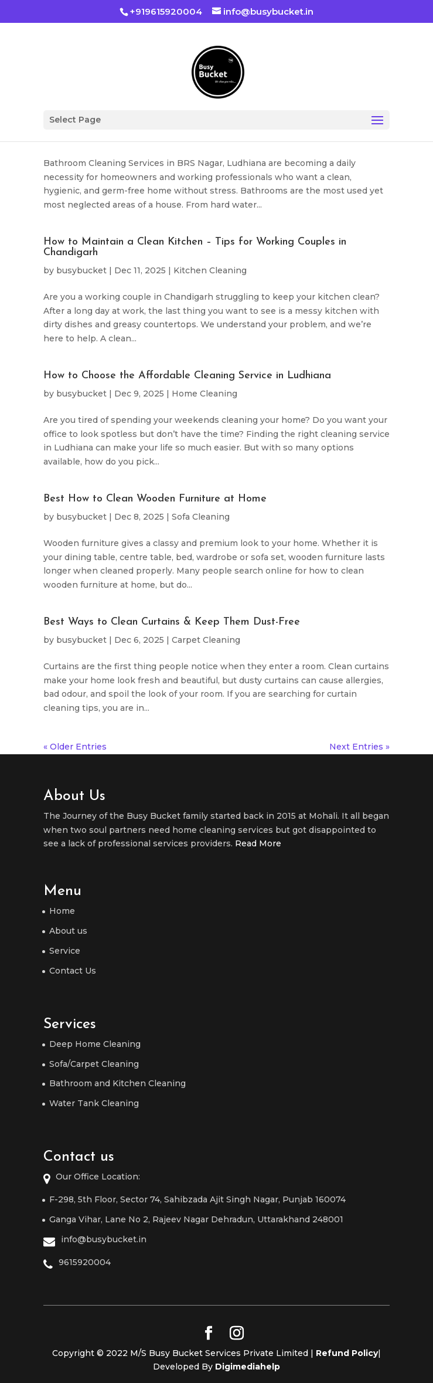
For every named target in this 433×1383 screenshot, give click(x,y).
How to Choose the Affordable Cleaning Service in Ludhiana (187, 375)
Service (64, 950)
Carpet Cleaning (206, 640)
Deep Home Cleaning (95, 1044)
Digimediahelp (247, 1366)
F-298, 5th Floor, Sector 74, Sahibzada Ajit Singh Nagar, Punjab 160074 (197, 1199)
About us (68, 931)
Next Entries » (359, 746)
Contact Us (72, 970)
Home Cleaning (204, 393)
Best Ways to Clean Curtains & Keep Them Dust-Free (171, 622)
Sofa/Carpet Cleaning (94, 1064)
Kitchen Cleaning (210, 270)
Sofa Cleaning (201, 516)
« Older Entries (75, 746)
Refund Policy (347, 1353)
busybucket (81, 270)
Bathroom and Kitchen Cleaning (117, 1083)
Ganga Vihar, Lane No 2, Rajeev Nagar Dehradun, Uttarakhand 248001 (196, 1219)
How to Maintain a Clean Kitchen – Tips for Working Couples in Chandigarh (194, 247)
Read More (258, 843)
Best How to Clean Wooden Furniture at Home (155, 498)
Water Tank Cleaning (94, 1103)
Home (62, 911)
